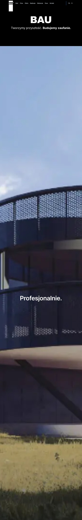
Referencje (40, 3)
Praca (46, 3)
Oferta (26, 3)
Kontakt (52, 3)
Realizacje (32, 3)
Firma (21, 3)
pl (69, 3)
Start (17, 3)
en (72, 3)
